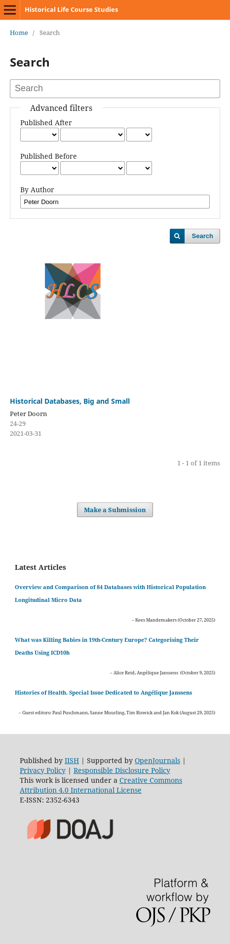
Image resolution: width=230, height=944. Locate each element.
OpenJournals (157, 760)
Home (19, 32)
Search (202, 236)
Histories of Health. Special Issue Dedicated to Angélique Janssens (103, 692)
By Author (37, 189)
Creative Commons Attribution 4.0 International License (101, 785)
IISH (72, 760)
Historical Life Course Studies (71, 9)
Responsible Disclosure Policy (122, 770)
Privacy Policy (43, 770)
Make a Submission (115, 509)
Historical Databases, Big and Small (70, 401)
